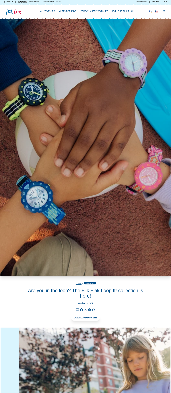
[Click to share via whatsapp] (93, 309)
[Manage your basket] (164, 11)
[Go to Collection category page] (90, 283)
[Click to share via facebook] (77, 309)
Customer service (141, 2)
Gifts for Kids (67, 11)
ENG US (165, 2)
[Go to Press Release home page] (79, 283)
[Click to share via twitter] (85, 309)
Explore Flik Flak (122, 11)
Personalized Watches (94, 11)
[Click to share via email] (77, 310)
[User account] (156, 11)
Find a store (155, 2)
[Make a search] (150, 11)
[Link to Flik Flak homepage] (13, 11)
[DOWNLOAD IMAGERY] (85, 318)
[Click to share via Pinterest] (89, 309)
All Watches (47, 11)
